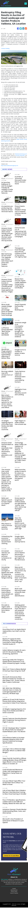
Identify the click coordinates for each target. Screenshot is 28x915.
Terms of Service (14, 893)
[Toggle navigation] (25, 3)
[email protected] (20, 155)
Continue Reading (5, 48)
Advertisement (14, 890)
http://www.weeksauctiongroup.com (9, 165)
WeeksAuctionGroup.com (21, 154)
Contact (14, 888)
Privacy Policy (14, 891)
